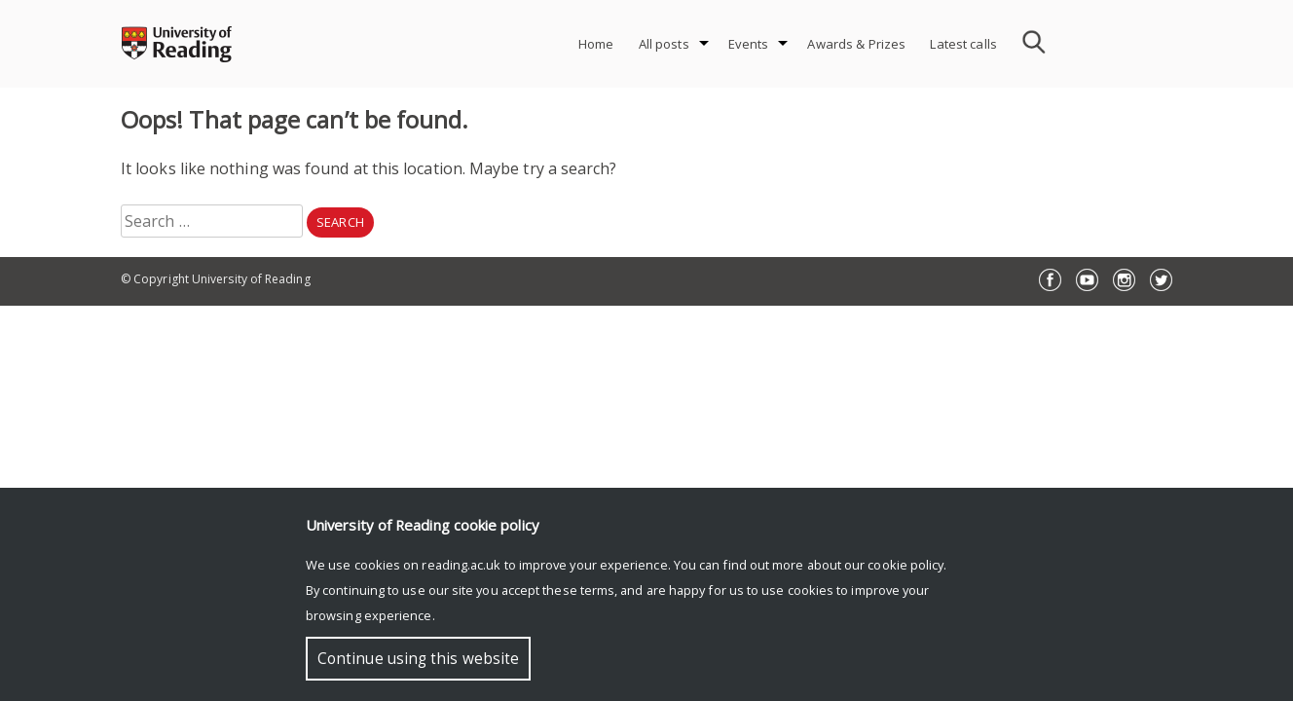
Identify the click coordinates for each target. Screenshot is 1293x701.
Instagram (1124, 280)
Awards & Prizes (856, 44)
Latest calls (963, 44)
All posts (664, 44)
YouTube (1087, 280)
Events (748, 44)
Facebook (1050, 280)
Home (596, 44)
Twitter (1161, 280)
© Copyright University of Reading (216, 279)
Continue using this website (418, 658)
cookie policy (905, 564)
